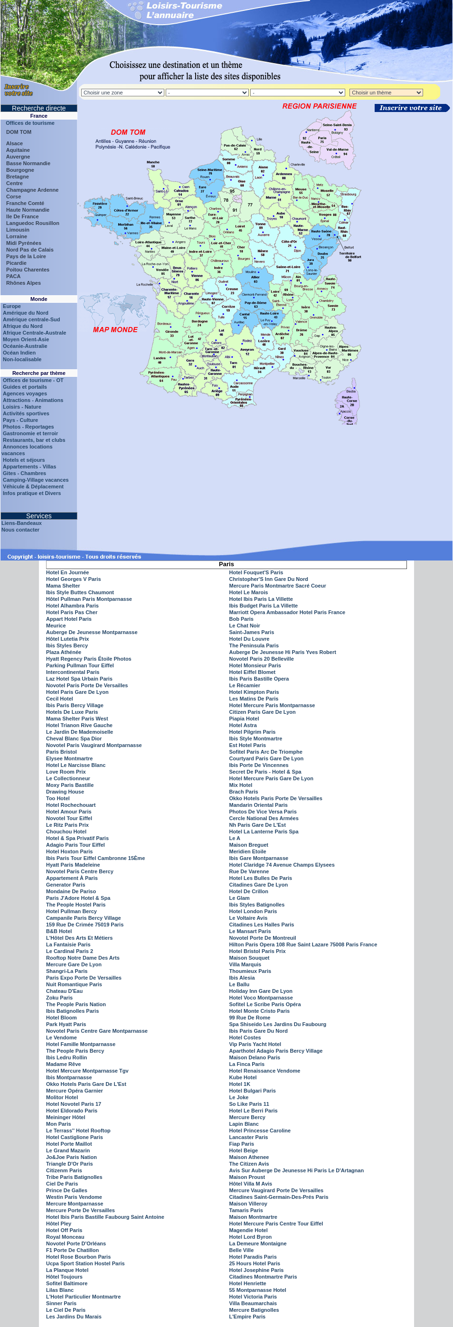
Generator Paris (65, 885)
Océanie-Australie (25, 346)
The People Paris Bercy (75, 1051)
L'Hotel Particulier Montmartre (83, 1296)
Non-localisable (22, 359)
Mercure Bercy (247, 1117)
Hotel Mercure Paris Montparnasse (272, 705)
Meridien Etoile (247, 851)
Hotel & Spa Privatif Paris (77, 838)
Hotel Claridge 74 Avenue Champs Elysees (282, 865)
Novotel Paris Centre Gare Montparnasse (97, 1031)
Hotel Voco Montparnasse (261, 997)
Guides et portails (25, 387)
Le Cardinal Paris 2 (69, 951)
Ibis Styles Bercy (67, 645)
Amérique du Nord (25, 313)
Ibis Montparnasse (69, 1077)
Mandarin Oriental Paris (258, 805)
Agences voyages (25, 393)
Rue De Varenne (249, 871)
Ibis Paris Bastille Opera (259, 679)
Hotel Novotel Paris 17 (73, 1104)
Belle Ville (241, 1250)
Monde (38, 299)
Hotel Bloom (61, 1017)
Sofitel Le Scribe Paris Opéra (265, 1004)
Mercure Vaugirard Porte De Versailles (276, 1190)
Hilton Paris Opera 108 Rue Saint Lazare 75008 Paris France (303, 944)
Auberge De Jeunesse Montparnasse (92, 632)
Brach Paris (243, 791)
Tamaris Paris (246, 1210)
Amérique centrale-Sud (31, 319)
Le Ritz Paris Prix (67, 825)
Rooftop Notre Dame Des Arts (83, 958)
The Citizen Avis (249, 1164)
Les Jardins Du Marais (74, 1316)
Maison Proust (247, 1177)
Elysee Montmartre (69, 758)
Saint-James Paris (251, 632)
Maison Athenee (249, 1157)
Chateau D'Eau (64, 991)
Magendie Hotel (248, 1230)
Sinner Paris (61, 1303)
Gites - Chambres (24, 473)
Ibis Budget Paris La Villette (263, 605)
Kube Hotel (243, 1077)
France (38, 116)
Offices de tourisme (28, 123)
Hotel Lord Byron (250, 1237)
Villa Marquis (245, 964)
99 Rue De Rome (250, 1017)
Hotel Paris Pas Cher (71, 612)
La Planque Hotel (67, 1270)
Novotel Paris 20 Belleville (261, 659)
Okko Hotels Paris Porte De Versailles (275, 798)
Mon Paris (58, 1124)
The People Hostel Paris (75, 904)
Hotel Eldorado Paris (71, 1110)
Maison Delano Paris (255, 1057)
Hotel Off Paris (64, 1230)
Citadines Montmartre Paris (263, 1277)
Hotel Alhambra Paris (72, 605)
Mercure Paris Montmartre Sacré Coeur (277, 586)
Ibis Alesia (242, 978)
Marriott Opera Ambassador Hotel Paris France (287, 612)
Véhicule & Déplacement (33, 486)
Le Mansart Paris (250, 931)
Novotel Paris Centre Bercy (79, 871)
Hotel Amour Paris (69, 811)
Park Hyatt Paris (66, 1024)
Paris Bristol (61, 752)
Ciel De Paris (62, 1184)
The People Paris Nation (76, 1004)
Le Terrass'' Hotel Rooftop (78, 1130)
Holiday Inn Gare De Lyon (261, 991)
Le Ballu (239, 984)
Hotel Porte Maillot (69, 1144)
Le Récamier (244, 685)
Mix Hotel (241, 785)
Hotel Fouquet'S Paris (256, 572)
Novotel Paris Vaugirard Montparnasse (94, 745)
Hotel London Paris (253, 911)
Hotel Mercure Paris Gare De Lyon (271, 778)
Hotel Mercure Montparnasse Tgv (87, 1071)
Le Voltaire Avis (248, 918)
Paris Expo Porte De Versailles (84, 978)
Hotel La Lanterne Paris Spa (264, 831)
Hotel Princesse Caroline (260, 1130)
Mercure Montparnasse (74, 1203)
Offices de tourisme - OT (33, 380)
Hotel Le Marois (248, 592)
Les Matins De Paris (254, 698)
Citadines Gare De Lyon (258, 885)
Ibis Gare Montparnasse (259, 858)
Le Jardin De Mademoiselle (79, 732)
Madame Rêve (63, 1064)
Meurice (56, 625)
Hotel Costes (245, 1037)
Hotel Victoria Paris (253, 1296)
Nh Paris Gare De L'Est (257, 825)
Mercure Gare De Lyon (74, 964)
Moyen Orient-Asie (26, 339)
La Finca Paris (247, 1064)
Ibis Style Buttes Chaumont (80, 592)
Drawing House (65, 791)
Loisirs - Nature (22, 407)
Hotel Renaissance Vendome (265, 1071)
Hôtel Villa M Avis (251, 1184)
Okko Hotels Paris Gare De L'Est (86, 1084)
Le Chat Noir (244, 625)
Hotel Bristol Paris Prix (257, 951)
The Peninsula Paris (254, 645)
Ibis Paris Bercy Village (75, 705)
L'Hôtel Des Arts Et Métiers (79, 938)
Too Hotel (58, 798)
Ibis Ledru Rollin (66, 1057)
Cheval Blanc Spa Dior (74, 738)
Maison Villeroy (248, 1203)
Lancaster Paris (248, 1137)
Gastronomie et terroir (30, 433)
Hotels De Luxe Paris (72, 712)
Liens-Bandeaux (21, 523)
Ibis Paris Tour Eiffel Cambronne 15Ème (95, 858)
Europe (12, 306)
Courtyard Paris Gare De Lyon (266, 758)
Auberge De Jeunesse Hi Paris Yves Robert (282, 652)
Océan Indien (19, 352)
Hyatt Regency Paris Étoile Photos (89, 659)
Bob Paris (241, 619)
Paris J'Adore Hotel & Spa (78, 898)
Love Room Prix (66, 772)
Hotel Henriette (247, 1283)
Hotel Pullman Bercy (71, 911)
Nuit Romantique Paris (74, 984)
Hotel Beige (243, 1150)
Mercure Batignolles (254, 1310)
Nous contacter (20, 530)
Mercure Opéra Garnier (74, 1090)
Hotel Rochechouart (71, 805)
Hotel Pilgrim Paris (252, 732)
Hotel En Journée (67, 572)
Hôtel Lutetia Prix (67, 639)
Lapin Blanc (244, 1124)
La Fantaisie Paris (68, 944)
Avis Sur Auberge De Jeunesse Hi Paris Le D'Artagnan (296, 1170)
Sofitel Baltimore (66, 1283)
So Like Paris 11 (249, 1104)
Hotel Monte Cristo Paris (259, 1011)
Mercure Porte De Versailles (80, 1210)
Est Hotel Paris (247, 745)
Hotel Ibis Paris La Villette (261, 599)
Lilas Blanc (60, 1290)
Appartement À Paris (72, 878)
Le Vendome (61, 1037)
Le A (234, 838)
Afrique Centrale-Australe (34, 333)
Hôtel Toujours (64, 1277)
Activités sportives (26, 413)
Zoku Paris (59, 997)
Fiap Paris (242, 1144)
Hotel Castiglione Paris (74, 1137)
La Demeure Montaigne (258, 1243)
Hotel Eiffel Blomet (252, 672)
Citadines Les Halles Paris (261, 924)
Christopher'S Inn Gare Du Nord (268, 579)
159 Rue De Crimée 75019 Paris (84, 924)
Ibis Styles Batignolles (257, 904)
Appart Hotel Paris (69, 619)
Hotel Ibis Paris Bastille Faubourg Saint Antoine (105, 1217)
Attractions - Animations (33, 400)
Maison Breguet (249, 845)
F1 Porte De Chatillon (72, 1250)
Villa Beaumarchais (253, 1303)
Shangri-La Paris (66, 971)
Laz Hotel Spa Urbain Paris (79, 679)
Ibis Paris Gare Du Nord (258, 1031)
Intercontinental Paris (72, 672)
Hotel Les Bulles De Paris (261, 878)
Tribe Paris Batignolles (74, 1177)
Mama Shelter (63, 586)
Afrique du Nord (23, 326)
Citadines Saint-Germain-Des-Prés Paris (279, 1197)
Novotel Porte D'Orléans (76, 1243)
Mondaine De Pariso (71, 891)
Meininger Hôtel (65, 1117)
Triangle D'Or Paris (69, 1164)
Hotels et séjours (24, 460)
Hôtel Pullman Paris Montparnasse (89, 599)
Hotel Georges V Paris (73, 579)
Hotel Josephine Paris (256, 1270)
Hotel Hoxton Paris (69, 851)
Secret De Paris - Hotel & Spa (265, 772)
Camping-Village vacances (36, 480)
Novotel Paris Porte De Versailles (87, 685)
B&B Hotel (59, 931)
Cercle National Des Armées (264, 818)
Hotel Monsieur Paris (255, 665)
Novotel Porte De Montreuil (262, 938)
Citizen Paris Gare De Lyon (262, 712)
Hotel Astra (243, 725)
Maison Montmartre (253, 1217)
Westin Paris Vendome (74, 1197)
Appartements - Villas (29, 466)
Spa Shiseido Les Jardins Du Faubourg (278, 1024)
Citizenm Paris (64, 1170)
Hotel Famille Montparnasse (80, 1044)
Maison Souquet (249, 958)
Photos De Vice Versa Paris (263, 811)
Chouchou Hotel (66, 831)
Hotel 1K (240, 1084)
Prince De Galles (66, 1190)
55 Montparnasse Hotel (257, 1290)
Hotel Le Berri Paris (253, 1110)
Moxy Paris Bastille (70, 785)
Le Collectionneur (68, 778)
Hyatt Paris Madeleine (73, 865)
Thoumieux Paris (250, 971)
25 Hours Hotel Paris (255, 1263)
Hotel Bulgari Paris (252, 1090)
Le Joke (239, 1097)
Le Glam (239, 898)
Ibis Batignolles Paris (72, 1011)
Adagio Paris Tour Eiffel (75, 845)
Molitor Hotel (62, 1097)
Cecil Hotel (59, 698)
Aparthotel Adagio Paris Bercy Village (276, 1051)
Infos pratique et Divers (32, 493)
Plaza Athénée (63, 652)
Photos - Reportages (28, 427)
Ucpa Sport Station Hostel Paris (85, 1263)
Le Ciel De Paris (65, 1310)
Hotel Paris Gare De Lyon (77, 692)
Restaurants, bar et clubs (34, 440)
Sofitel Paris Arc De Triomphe (265, 752)
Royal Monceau (65, 1237)
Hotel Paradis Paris (253, 1257)
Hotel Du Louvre (249, 639)
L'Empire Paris (247, 1316)
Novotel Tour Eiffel (69, 818)
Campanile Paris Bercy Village (83, 918)
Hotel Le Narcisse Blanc (75, 765)
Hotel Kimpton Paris (254, 692)
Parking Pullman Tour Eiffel (80, 665)
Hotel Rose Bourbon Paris (78, 1257)
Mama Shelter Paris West (77, 718)
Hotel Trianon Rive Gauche (79, 725)
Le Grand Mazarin (68, 1150)
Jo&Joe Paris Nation (71, 1157)
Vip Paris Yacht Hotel (255, 1044)
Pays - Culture (20, 420)
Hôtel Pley (58, 1223)
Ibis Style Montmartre (256, 738)
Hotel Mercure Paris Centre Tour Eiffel (276, 1223)
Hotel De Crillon (249, 891)
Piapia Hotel (244, 718)
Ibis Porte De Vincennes (259, 765)
